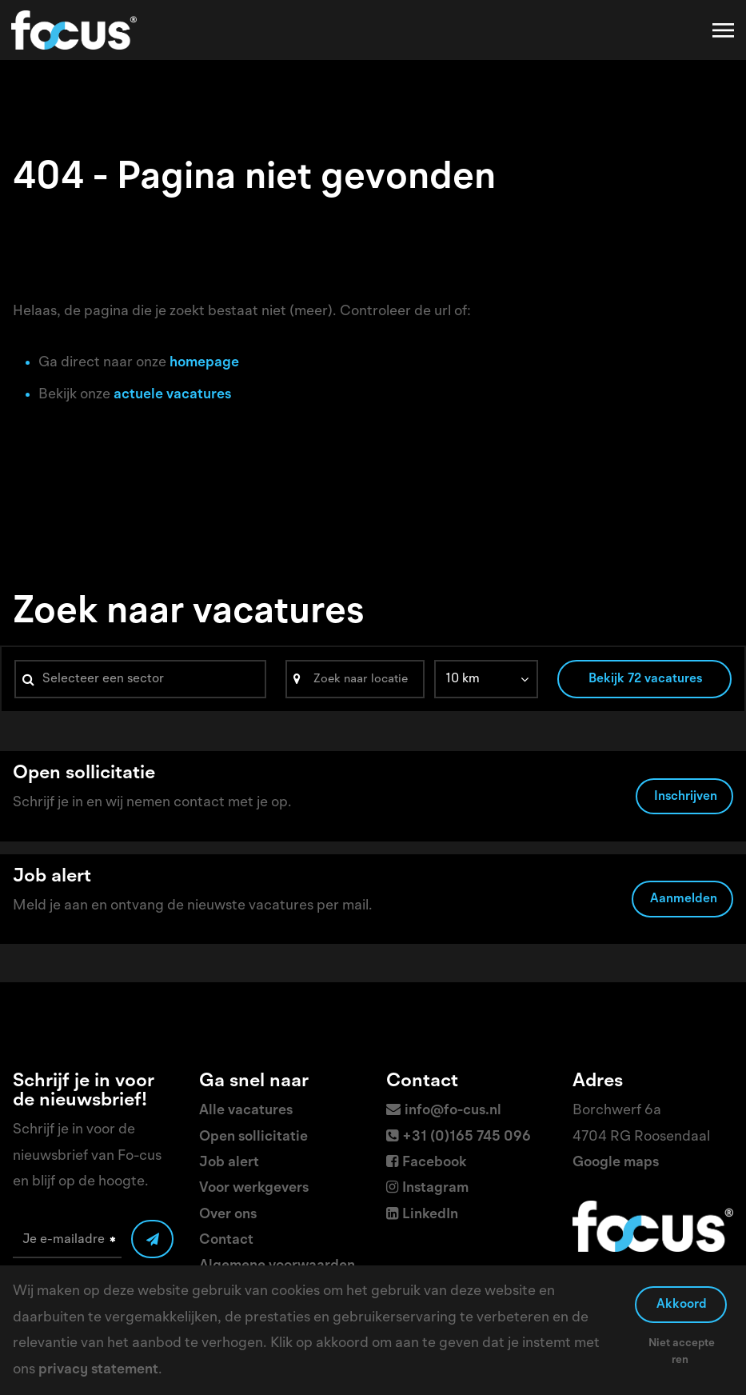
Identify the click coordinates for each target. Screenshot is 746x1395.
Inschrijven (685, 796)
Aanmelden (683, 899)
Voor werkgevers (254, 1188)
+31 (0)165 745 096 (466, 1136)
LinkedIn (430, 1214)
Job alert (229, 1162)
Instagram (435, 1188)
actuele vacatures (172, 394)
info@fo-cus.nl (453, 1110)
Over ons (228, 1214)
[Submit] (152, 1239)
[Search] (355, 679)
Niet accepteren (681, 1351)
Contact (226, 1240)
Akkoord (681, 1304)
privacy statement (98, 1369)
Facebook (434, 1162)
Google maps (615, 1162)
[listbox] (485, 679)
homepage (204, 362)
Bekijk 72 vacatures (645, 679)
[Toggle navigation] (724, 30)
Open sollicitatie (253, 1136)
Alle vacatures (246, 1110)
